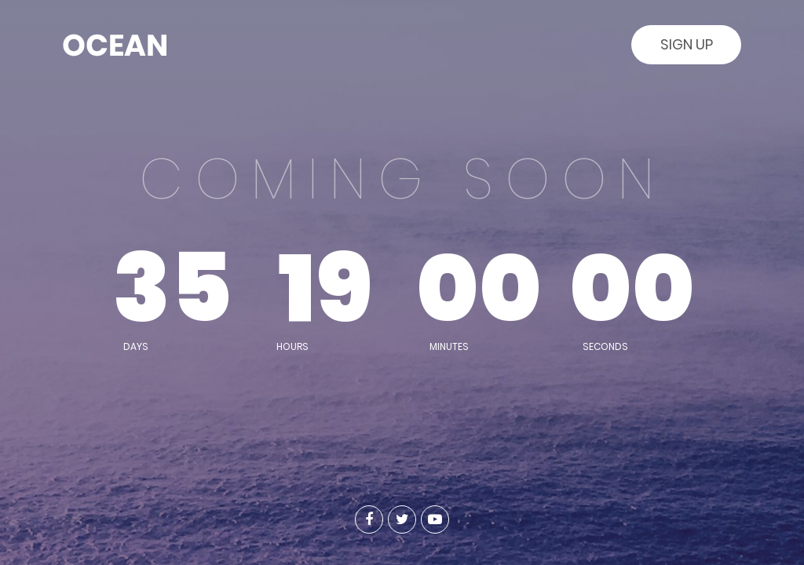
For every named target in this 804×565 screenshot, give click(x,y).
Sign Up (686, 44)
